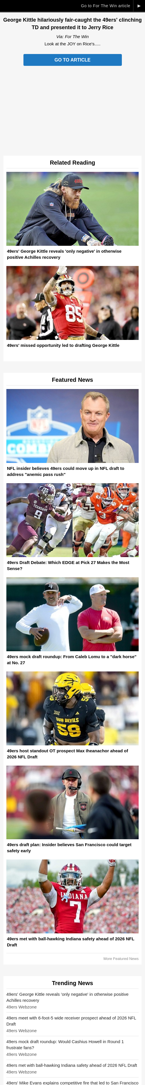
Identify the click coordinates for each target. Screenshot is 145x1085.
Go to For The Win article (105, 5)
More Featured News (121, 958)
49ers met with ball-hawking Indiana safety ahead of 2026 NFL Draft (71, 1065)
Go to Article (72, 59)
